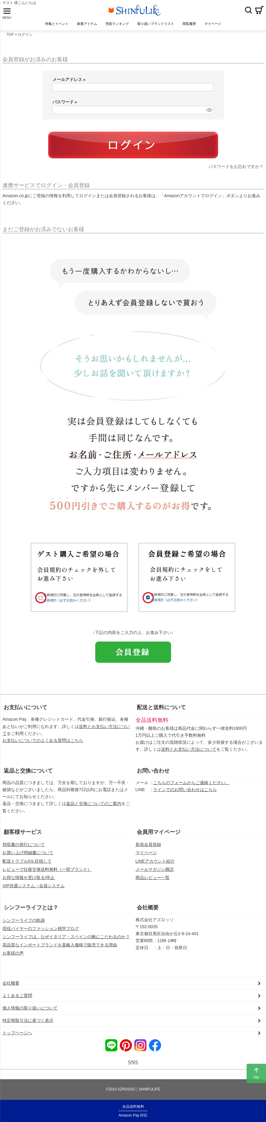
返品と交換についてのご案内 (93, 807)
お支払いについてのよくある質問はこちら (42, 744)
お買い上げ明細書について (27, 856)
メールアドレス (70, 83)
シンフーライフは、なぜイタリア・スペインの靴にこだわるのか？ (66, 940)
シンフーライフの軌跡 (23, 924)
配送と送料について (161, 711)
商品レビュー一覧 (153, 881)
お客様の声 (13, 956)
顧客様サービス (23, 836)
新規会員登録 (148, 848)
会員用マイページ (158, 836)
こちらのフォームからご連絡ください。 (191, 786)
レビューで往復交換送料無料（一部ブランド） (47, 873)
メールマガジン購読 (155, 873)
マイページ (146, 856)
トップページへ (17, 1036)
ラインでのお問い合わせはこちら (185, 793)
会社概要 (148, 911)
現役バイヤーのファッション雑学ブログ (40, 932)
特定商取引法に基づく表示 (27, 1024)
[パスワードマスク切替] (209, 114)
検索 (248, 12)
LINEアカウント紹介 (155, 864)
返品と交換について (28, 774)
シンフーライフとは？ (31, 911)
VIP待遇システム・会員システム (33, 889)
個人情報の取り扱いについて (30, 1011)
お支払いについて (25, 711)
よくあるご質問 (17, 999)
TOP (10, 38)
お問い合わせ (153, 774)
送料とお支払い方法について (188, 753)
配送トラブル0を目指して (27, 864)
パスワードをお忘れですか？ (236, 170)
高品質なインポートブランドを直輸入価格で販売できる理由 (59, 948)
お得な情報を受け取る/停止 (28, 881)
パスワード (65, 105)
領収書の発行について (23, 848)
